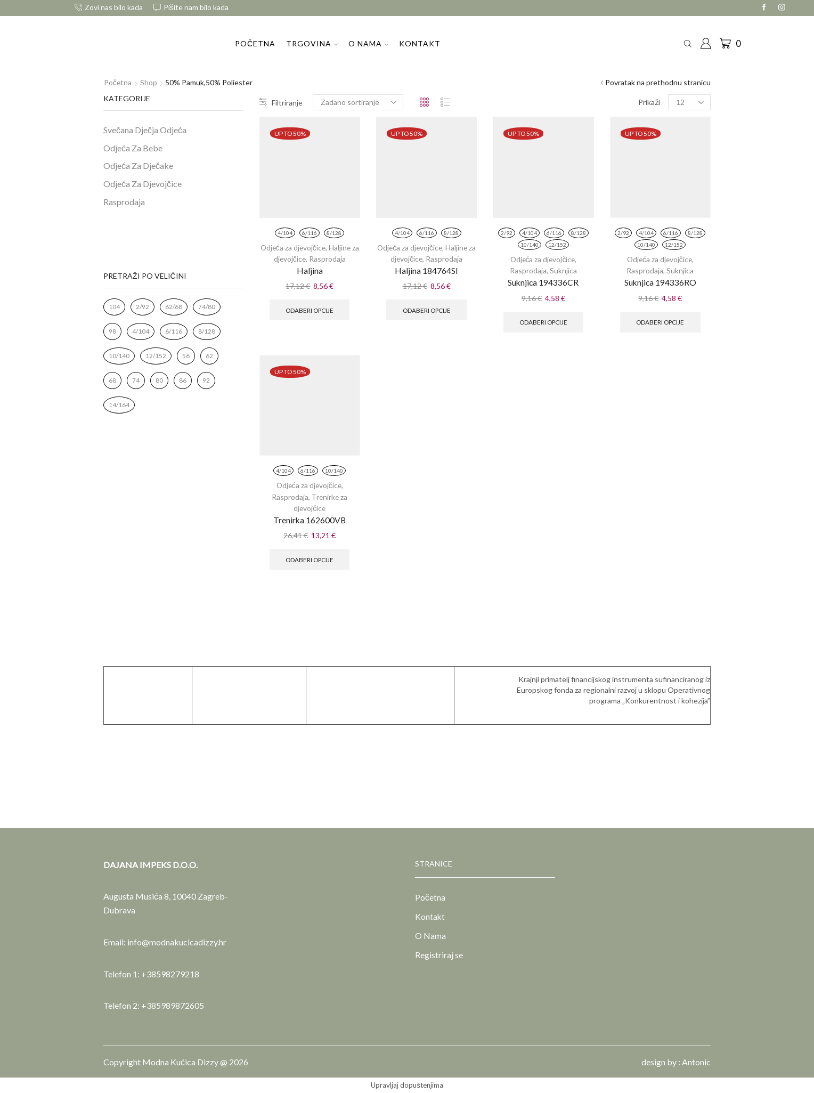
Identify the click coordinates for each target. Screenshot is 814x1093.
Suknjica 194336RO (660, 282)
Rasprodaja (332, 258)
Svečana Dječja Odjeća (144, 130)
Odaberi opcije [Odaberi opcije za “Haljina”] (310, 309)
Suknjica (563, 270)
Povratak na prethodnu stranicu (658, 82)
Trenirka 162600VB (309, 519)
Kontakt (420, 43)
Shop (149, 82)
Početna (255, 43)
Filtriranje (281, 102)
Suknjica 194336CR (543, 282)
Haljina (310, 270)
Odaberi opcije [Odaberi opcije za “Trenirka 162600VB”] (310, 559)
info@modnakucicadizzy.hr (176, 941)
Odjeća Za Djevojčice (142, 184)
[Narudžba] (358, 102)
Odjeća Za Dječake (138, 165)
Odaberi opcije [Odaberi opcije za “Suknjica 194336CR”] (543, 322)
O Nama (368, 43)
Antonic (696, 1061)
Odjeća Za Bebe (132, 148)
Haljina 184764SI (426, 270)
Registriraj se (439, 956)
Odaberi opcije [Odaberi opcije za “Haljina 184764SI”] (426, 309)
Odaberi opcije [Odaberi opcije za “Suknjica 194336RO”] (660, 322)
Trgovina (312, 43)
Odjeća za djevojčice (296, 247)
